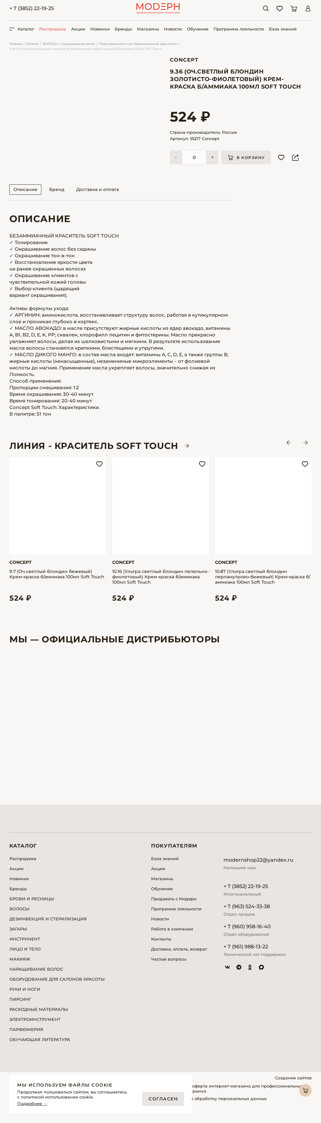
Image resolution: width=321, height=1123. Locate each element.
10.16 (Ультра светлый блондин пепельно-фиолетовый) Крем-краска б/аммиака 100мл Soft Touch (160, 585)
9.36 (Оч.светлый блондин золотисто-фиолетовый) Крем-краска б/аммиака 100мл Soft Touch (85, 49)
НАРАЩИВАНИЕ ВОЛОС (36, 977)
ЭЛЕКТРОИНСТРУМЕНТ (35, 1027)
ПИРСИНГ (20, 1007)
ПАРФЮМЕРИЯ (26, 1037)
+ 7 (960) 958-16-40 (247, 935)
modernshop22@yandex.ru (258, 868)
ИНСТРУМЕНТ (24, 947)
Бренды (123, 28)
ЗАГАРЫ (18, 937)
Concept (184, 60)
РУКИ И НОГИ (24, 997)
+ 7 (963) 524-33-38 (247, 915)
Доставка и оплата (97, 198)
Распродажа (52, 28)
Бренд (56, 198)
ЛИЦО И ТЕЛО (25, 957)
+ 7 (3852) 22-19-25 (31, 8)
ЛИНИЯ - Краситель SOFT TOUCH (93, 454)
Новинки (100, 28)
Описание (25, 198)
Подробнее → (32, 1104)
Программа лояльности (238, 28)
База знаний (283, 28)
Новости (173, 28)
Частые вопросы (168, 967)
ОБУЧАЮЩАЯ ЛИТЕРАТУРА (39, 1047)
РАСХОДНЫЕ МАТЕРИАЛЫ (38, 1017)
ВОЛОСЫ (50, 44)
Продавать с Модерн (174, 907)
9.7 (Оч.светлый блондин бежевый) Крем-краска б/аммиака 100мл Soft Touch (56, 582)
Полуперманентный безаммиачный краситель (138, 44)
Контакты (161, 947)
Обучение (197, 28)
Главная (15, 44)
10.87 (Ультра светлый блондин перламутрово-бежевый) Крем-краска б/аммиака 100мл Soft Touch (262, 585)
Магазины (148, 28)
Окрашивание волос (78, 44)
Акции (78, 28)
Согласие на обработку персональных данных (217, 1106)
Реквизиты (178, 1114)
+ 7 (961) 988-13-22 (246, 955)
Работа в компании (172, 937)
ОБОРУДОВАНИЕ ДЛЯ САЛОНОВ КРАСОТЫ (57, 987)
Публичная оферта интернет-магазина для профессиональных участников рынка (235, 1097)
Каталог (32, 44)
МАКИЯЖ (19, 967)
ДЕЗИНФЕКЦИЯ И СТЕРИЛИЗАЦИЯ (48, 927)
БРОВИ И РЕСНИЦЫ (31, 907)
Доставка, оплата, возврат (179, 957)
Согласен (163, 1099)
